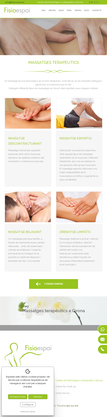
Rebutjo (38, 396)
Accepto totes (17, 396)
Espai (69, 10)
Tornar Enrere (53, 284)
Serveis (52, 10)
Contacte (96, 10)
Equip (61, 10)
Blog (86, 10)
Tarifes (77, 10)
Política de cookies (27, 412)
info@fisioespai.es (14, 2)
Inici (44, 10)
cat (91, 2)
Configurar (27, 404)
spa (97, 2)
